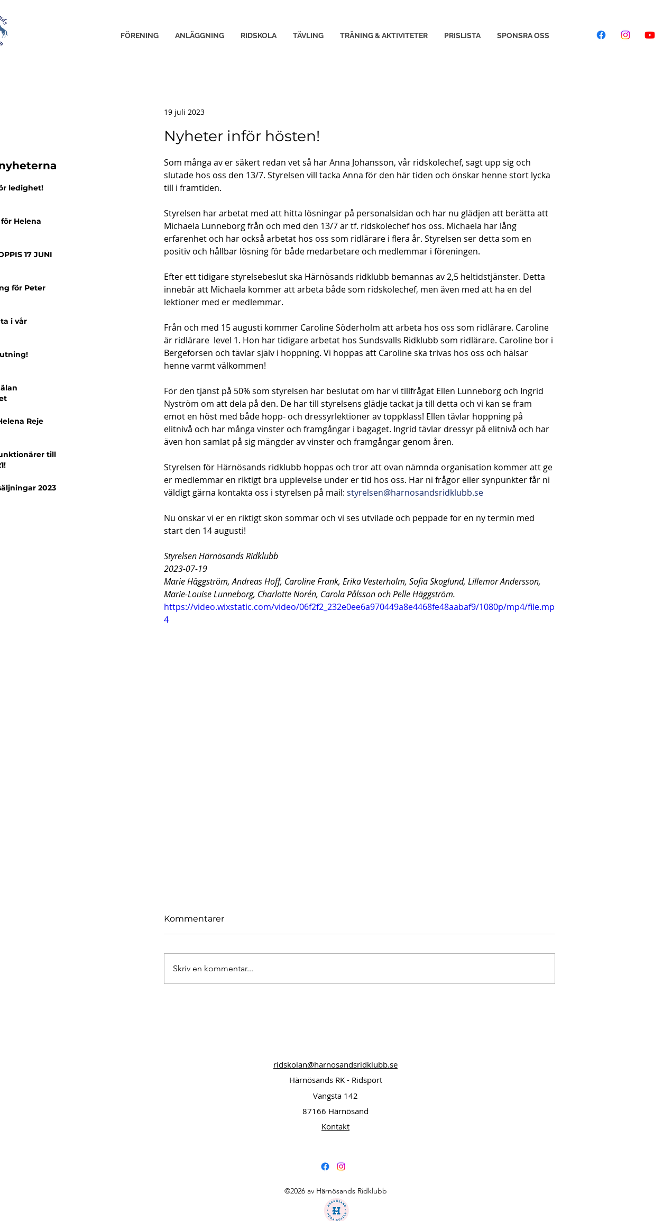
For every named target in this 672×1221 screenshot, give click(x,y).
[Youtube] (650, 35)
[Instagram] (625, 35)
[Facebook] (601, 35)
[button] (139, 35)
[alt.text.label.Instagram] (341, 1166)
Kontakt (335, 1126)
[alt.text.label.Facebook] (325, 1166)
